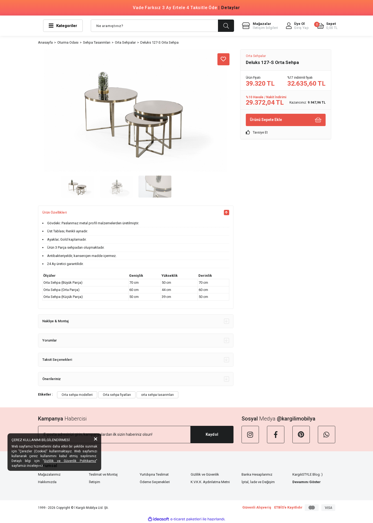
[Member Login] (297, 26)
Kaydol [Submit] (212, 434)
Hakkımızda (47, 482)
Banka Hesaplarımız (257, 474)
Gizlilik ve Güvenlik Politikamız (70, 461)
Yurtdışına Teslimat (154, 474)
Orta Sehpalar (256, 56)
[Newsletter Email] (114, 434)
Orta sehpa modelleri (77, 395)
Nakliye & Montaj (135, 321)
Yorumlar (135, 340)
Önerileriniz (135, 379)
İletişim (94, 482)
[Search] (162, 26)
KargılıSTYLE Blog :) (307, 474)
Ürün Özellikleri (135, 212)
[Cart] (327, 26)
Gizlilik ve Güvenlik (205, 474)
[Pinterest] (301, 434)
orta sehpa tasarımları (157, 395)
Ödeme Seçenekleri (155, 482)
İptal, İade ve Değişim (258, 482)
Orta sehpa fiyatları (117, 395)
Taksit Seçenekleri (135, 359)
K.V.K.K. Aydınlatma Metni (210, 482)
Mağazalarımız (49, 474)
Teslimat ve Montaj (103, 474)
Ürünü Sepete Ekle (286, 120)
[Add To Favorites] (223, 59)
